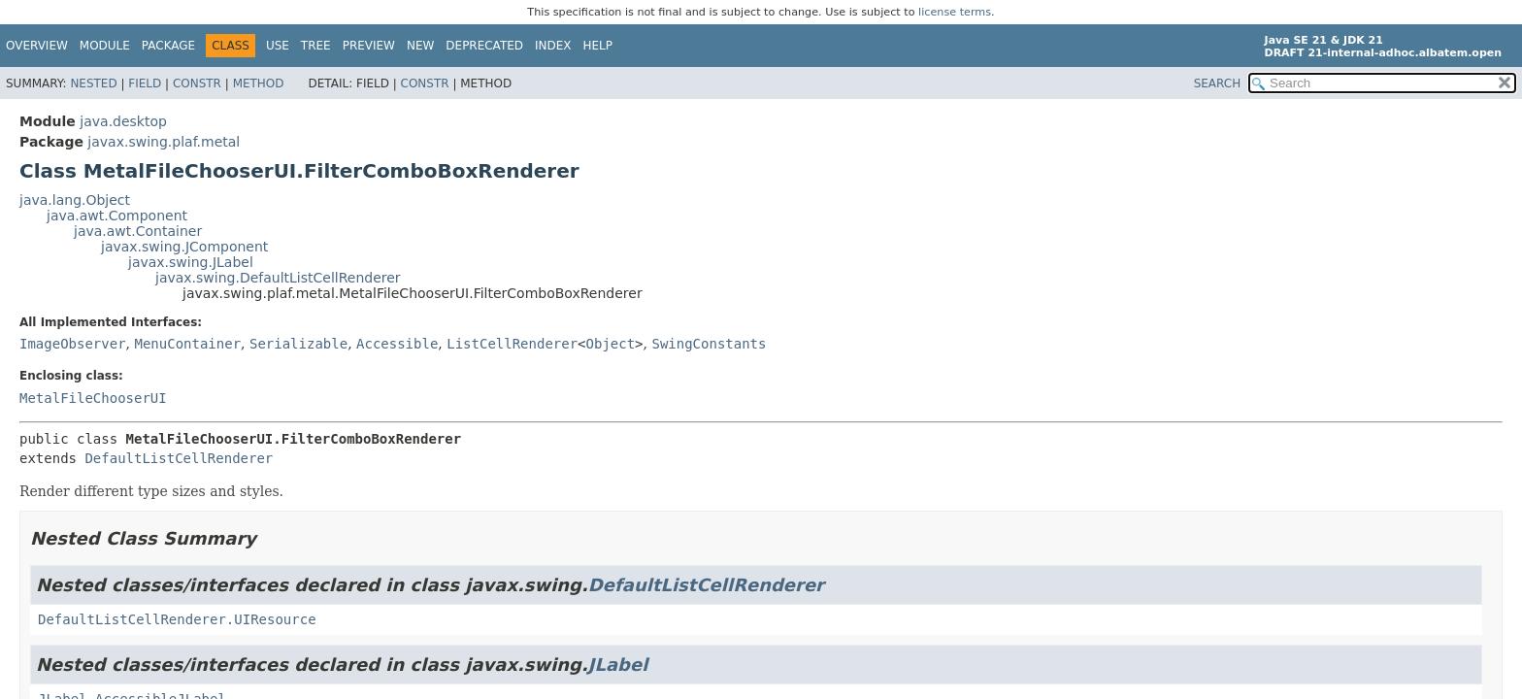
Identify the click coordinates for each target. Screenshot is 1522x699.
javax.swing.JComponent (184, 246)
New (420, 45)
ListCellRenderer (512, 343)
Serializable (298, 343)
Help (598, 45)
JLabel (618, 664)
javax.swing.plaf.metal (163, 142)
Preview (369, 45)
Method (258, 83)
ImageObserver (72, 343)
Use (277, 45)
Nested (93, 83)
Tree (316, 45)
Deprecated (484, 45)
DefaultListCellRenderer (178, 458)
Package (168, 45)
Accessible (397, 343)
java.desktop (123, 121)
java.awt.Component (117, 215)
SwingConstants (708, 343)
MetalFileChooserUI (93, 398)
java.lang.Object (74, 200)
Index (553, 45)
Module (105, 45)
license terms (954, 12)
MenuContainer (187, 343)
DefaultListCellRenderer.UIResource (177, 619)
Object (611, 343)
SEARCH (1217, 83)
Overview (37, 45)
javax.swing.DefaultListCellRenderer (278, 277)
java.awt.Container (138, 231)
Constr (197, 83)
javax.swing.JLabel (190, 262)
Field (144, 83)
